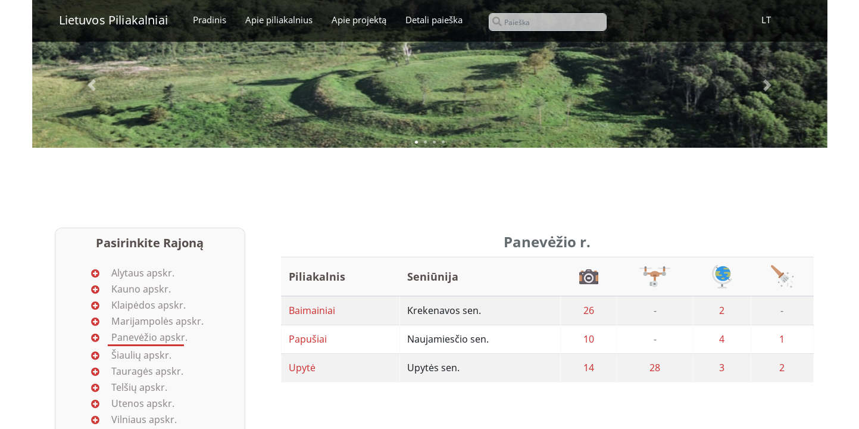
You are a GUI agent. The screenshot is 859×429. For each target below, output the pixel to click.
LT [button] (766, 20)
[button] (91, 85)
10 (588, 339)
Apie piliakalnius (279, 20)
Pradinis (209, 20)
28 (654, 367)
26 (588, 310)
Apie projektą (359, 20)
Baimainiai (312, 310)
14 (588, 367)
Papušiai (308, 339)
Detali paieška (434, 20)
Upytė (302, 367)
